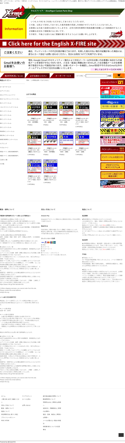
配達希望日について (49, 399)
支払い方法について (7, 405)
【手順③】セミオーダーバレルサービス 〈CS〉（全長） (66, 120)
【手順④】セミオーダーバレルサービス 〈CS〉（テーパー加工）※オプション (81, 121)
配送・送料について (7, 408)
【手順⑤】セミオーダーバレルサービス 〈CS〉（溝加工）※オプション (33, 150)
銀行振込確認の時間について (52, 396)
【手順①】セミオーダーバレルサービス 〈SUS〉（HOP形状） (50, 150)
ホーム (3, 396)
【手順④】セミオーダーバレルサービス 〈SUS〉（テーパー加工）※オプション (34, 179)
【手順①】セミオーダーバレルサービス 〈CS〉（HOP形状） (34, 120)
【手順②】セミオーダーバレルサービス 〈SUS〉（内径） (66, 150)
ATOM (7, 420)
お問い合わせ (26, 405)
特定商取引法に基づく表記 (9, 414)
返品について (5, 411)
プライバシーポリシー (8, 417)
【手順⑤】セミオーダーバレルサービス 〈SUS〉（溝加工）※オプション (50, 178)
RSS (2, 420)
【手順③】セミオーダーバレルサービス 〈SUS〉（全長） (82, 150)
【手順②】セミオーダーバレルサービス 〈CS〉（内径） (50, 120)
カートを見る (26, 399)
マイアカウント (27, 396)
